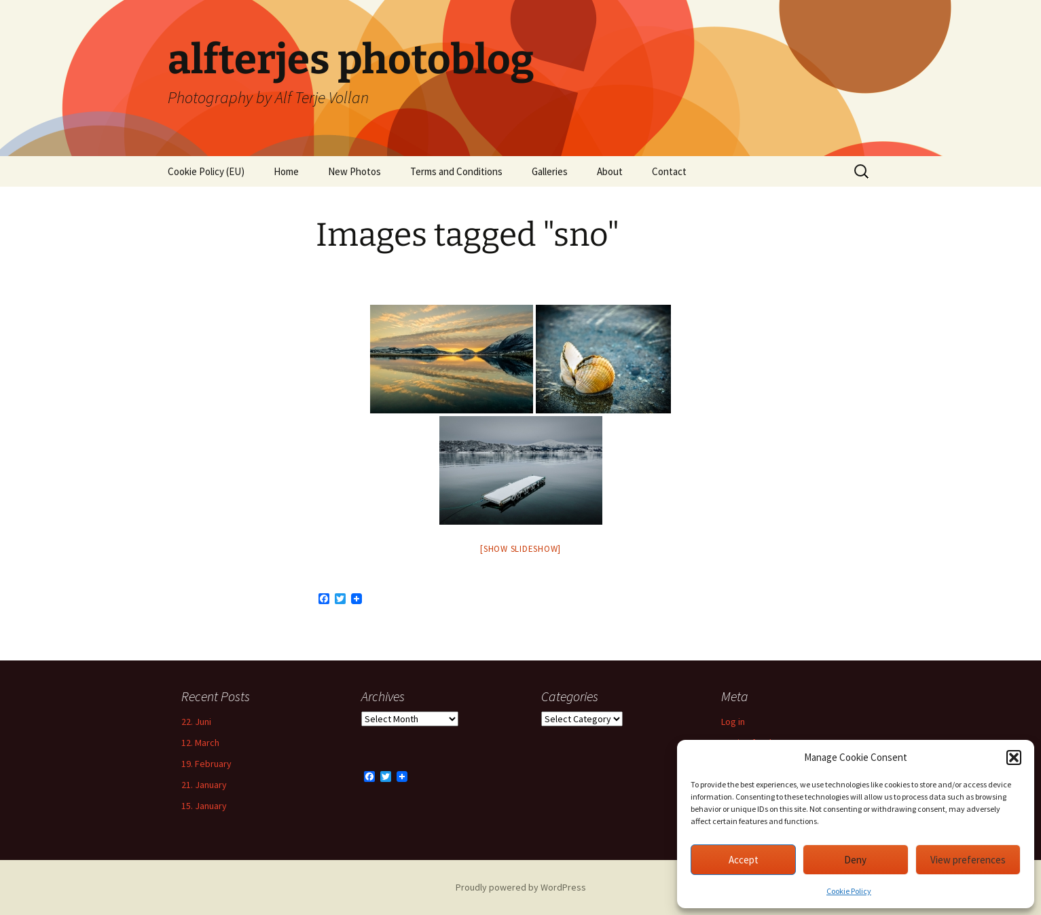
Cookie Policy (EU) (206, 171)
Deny (855, 859)
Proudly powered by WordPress (521, 887)
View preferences (968, 859)
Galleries (550, 171)
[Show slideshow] (520, 549)
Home (286, 171)
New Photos (354, 171)
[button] (1014, 757)
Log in (733, 721)
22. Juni (196, 721)
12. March (200, 742)
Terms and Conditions (456, 171)
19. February (206, 764)
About (610, 171)
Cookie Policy (848, 891)
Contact (669, 171)
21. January (204, 785)
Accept (744, 859)
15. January (204, 806)
